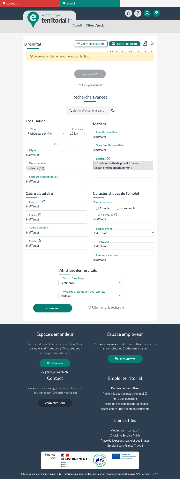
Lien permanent (90, 85)
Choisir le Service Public (125, 435)
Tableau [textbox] (65, 296)
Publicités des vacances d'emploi (123, 393)
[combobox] (46, 133)
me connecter (125, 359)
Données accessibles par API (123, 474)
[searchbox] (56, 155)
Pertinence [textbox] (67, 283)
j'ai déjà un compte (55, 372)
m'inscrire (55, 363)
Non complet (128, 208)
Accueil (77, 25)
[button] (113, 110)
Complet (105, 208)
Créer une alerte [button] (124, 43)
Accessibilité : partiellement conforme (125, 408)
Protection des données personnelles (125, 403)
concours (10, 3)
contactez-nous (55, 403)
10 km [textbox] (74, 133)
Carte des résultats (90, 43)
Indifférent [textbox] (100, 233)
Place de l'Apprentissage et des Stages (125, 440)
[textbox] (46, 133)
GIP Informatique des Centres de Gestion (82, 474)
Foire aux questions (125, 398)
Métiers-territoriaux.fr (125, 430)
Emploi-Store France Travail (125, 445)
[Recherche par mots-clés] (91, 110)
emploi (69, 3)
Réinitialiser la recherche (106, 307)
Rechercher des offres (125, 388)
